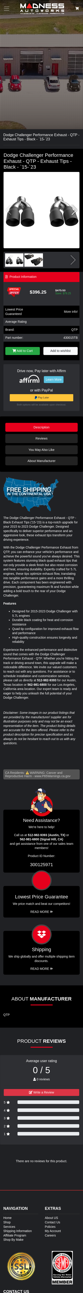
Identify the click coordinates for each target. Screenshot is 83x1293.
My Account (53, 1231)
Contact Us (52, 1222)
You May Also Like (41, 450)
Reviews (41, 438)
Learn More (54, 379)
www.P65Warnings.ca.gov (52, 776)
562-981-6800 (37, 684)
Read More (41, 912)
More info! (71, 311)
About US (51, 1218)
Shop (7, 1222)
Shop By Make (13, 1239)
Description (42, 427)
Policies (50, 1226)
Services (9, 1226)
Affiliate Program (14, 1235)
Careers (50, 1235)
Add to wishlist (60, 351)
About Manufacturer (41, 461)
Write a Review (41, 1092)
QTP (74, 329)
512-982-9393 (46, 680)
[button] (74, 210)
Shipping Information (17, 1231)
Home (7, 1218)
